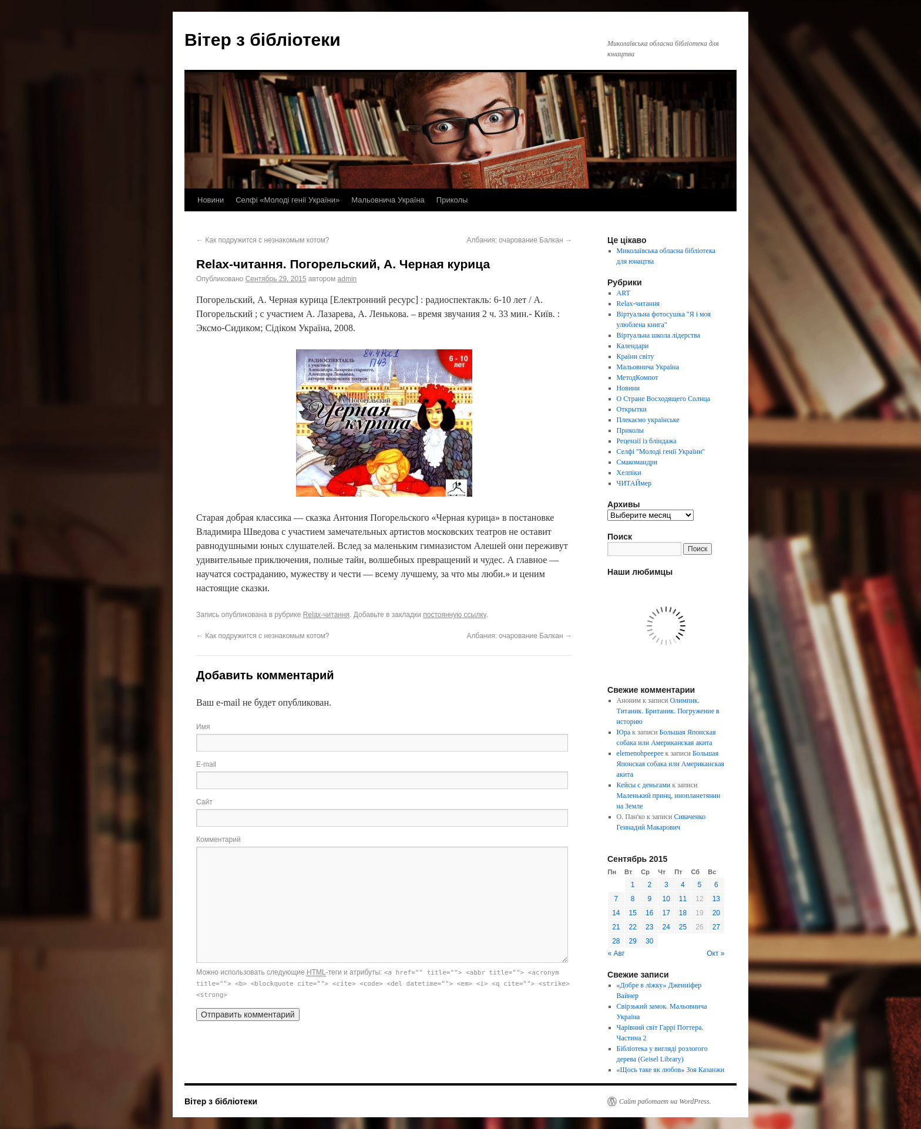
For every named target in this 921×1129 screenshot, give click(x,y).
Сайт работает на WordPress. (665, 1101)
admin (347, 279)
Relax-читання (326, 615)
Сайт (204, 802)
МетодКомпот (637, 377)
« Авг (616, 953)
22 (633, 927)
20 (716, 913)
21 (616, 927)
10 (666, 899)
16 (649, 913)
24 (666, 927)
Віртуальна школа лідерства (659, 335)
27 (716, 927)
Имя (203, 727)
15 (633, 913)
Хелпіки (629, 473)
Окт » (715, 953)
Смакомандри (637, 462)
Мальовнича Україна (388, 200)
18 (683, 913)
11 (683, 899)
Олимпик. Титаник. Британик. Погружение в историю (668, 711)
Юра (624, 732)
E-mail (206, 764)
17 (666, 913)
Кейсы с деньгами (644, 785)
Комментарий (218, 839)
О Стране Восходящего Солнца (663, 399)
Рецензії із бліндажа (647, 441)
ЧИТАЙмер (634, 483)
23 (649, 927)
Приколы (452, 200)
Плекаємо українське (648, 420)
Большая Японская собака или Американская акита (670, 763)
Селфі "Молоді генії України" (661, 451)
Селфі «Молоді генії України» (288, 200)
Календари (633, 346)
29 (633, 941)
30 (649, 941)
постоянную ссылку (454, 615)
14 (616, 913)
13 (716, 899)
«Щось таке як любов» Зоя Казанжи (671, 1070)
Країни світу (635, 356)
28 (616, 941)
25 (683, 927)
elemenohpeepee (640, 753)
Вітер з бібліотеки (262, 39)
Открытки (632, 409)
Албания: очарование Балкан (519, 240)
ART (623, 293)
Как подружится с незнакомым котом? (263, 240)
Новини (210, 200)
